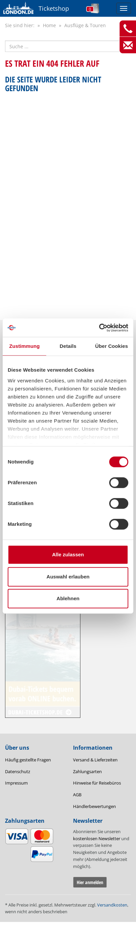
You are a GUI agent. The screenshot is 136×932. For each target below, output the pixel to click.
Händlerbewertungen (94, 806)
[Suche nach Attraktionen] (68, 46)
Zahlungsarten (87, 771)
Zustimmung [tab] (24, 346)
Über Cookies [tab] (111, 346)
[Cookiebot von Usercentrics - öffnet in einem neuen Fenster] (99, 327)
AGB (77, 795)
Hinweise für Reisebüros (97, 783)
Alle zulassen (68, 554)
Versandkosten (112, 905)
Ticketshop (54, 8)
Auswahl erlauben (68, 576)
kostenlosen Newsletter (96, 838)
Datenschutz (17, 771)
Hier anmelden (90, 882)
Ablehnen (68, 598)
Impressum (16, 783)
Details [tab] (68, 346)
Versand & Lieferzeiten (95, 760)
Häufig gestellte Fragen (28, 760)
